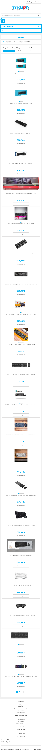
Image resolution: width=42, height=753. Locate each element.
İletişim (21, 705)
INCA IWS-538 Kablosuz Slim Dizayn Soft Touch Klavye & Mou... (21, 495)
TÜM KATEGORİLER (8, 27)
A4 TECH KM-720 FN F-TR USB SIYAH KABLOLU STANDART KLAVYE (21, 314)
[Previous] (14, 692)
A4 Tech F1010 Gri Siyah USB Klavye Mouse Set (21, 555)
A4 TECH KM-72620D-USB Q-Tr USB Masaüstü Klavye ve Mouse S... (21, 404)
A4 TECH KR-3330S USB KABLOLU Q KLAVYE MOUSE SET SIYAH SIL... (21, 374)
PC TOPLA (21, 707)
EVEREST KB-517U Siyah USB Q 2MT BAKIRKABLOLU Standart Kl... (21, 73)
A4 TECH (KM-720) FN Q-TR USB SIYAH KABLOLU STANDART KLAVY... (21, 284)
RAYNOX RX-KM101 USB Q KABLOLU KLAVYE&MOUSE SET (21, 223)
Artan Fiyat (28, 50)
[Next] (27, 692)
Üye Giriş (29, 2)
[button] (21, 37)
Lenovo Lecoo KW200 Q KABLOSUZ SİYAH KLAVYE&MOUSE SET (21, 616)
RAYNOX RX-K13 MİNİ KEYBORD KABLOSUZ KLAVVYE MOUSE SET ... (21, 435)
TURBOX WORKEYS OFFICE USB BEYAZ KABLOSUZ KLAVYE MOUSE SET (21, 465)
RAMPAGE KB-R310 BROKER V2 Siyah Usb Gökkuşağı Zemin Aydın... (21, 676)
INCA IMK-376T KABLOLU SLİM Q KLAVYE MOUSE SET (21, 163)
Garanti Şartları (21, 713)
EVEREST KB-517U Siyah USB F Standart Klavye (21, 103)
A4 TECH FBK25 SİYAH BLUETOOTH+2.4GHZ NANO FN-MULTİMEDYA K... (21, 646)
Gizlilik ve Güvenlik (21, 723)
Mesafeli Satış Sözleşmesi (21, 725)
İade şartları (21, 711)
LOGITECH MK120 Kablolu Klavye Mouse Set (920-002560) (21, 525)
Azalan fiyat (19, 50)
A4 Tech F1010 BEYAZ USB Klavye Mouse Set (21, 585)
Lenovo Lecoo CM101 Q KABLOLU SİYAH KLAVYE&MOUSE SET (21, 344)
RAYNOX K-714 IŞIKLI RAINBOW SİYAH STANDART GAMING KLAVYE (21, 193)
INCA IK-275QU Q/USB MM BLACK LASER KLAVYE (21, 133)
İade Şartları (21, 721)
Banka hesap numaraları (21, 709)
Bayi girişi (21, 727)
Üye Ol (37, 2)
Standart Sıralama (9, 50)
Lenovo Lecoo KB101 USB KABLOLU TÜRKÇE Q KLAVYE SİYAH (21, 254)
